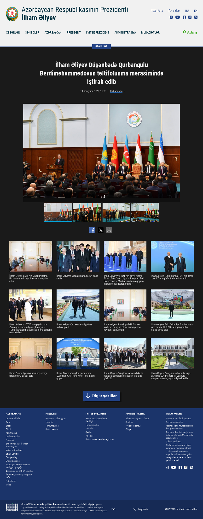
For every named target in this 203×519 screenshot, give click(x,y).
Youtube (177, 17)
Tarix (8, 422)
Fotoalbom (11, 481)
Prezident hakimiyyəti (55, 418)
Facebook (184, 17)
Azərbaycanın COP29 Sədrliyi (19, 471)
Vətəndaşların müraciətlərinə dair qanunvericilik (179, 427)
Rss (195, 17)
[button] (175, 151)
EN (195, 10)
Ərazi (8, 425)
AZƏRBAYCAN (53, 32)
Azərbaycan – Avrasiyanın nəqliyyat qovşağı (18, 466)
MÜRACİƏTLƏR (150, 32)
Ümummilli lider (13, 418)
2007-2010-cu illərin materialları (181, 509)
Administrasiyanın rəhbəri (137, 418)
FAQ (113, 509)
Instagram (171, 17)
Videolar (89, 435)
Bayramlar (10, 440)
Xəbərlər (89, 428)
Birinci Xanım (52, 429)
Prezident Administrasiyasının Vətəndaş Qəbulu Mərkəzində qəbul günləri (179, 435)
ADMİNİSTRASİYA (125, 32)
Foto (160, 10)
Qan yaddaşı (11, 457)
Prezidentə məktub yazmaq (178, 418)
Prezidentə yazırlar (174, 422)
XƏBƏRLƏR (13, 32)
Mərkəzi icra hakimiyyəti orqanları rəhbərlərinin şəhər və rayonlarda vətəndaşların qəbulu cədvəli (179, 455)
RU (187, 10)
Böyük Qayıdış (12, 453)
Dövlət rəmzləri (13, 436)
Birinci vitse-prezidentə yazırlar (100, 439)
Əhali (8, 429)
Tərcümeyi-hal (52, 425)
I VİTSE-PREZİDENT (97, 32)
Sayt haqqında (140, 509)
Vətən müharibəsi (14, 450)
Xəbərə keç (116, 91)
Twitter (189, 17)
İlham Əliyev (39, 18)
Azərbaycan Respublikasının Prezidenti (75, 10)
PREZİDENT (74, 32)
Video (176, 10)
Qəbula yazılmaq (173, 441)
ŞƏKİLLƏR (101, 46)
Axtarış (192, 32)
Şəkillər (89, 432)
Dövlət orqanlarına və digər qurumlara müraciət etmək (178, 446)
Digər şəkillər (104, 395)
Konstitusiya (11, 433)
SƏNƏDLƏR (32, 32)
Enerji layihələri (13, 461)
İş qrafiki (49, 422)
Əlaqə (128, 429)
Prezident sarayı (133, 425)
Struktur (129, 422)
